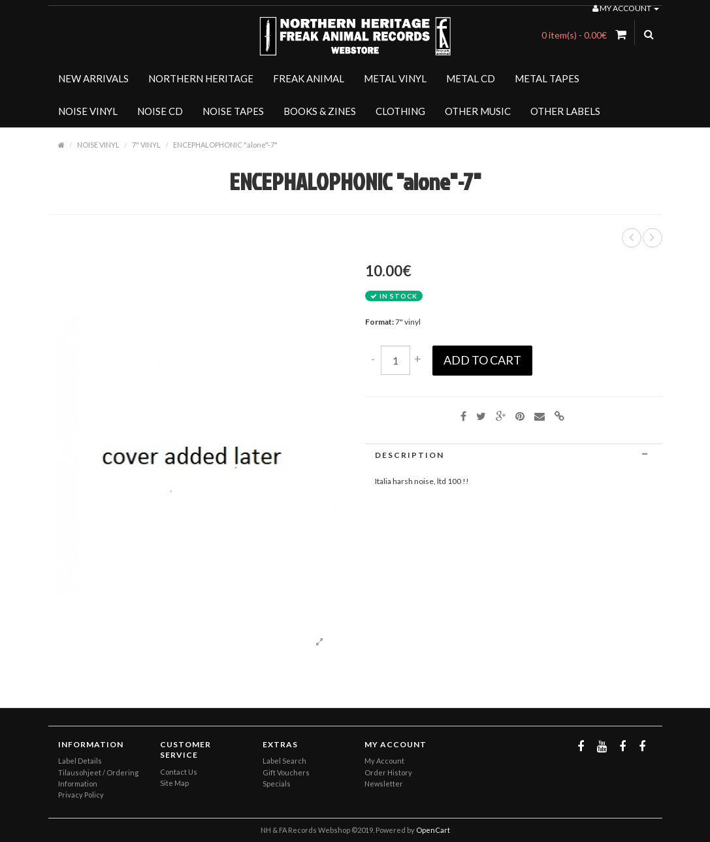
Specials (277, 783)
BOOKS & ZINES (319, 111)
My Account (384, 760)
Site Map (174, 783)
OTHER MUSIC (478, 111)
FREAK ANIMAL (308, 78)
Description (514, 455)
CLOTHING (400, 111)
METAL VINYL (395, 78)
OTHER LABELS (565, 111)
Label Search (284, 760)
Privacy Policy (81, 794)
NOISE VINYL (88, 111)
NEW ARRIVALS (93, 78)
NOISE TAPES (233, 111)
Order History (388, 772)
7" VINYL (146, 144)
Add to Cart (482, 360)
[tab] (513, 455)
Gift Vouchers (286, 772)
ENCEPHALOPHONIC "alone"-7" (225, 144)
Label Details (80, 760)
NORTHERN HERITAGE (200, 78)
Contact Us (178, 772)
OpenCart (433, 830)
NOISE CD (160, 111)
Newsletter (383, 783)
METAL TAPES (547, 78)
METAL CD (470, 78)
